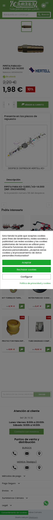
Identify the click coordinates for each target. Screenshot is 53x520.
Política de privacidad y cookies (35, 283)
